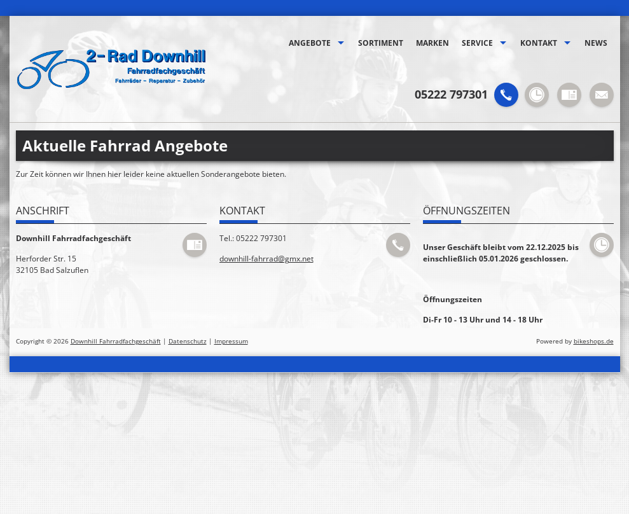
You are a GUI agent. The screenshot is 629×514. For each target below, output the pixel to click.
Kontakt (538, 43)
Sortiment (380, 43)
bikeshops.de (594, 341)
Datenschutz (188, 341)
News (595, 43)
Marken (432, 43)
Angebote (310, 43)
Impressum (231, 341)
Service (477, 43)
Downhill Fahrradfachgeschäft (116, 341)
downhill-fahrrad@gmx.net (266, 258)
